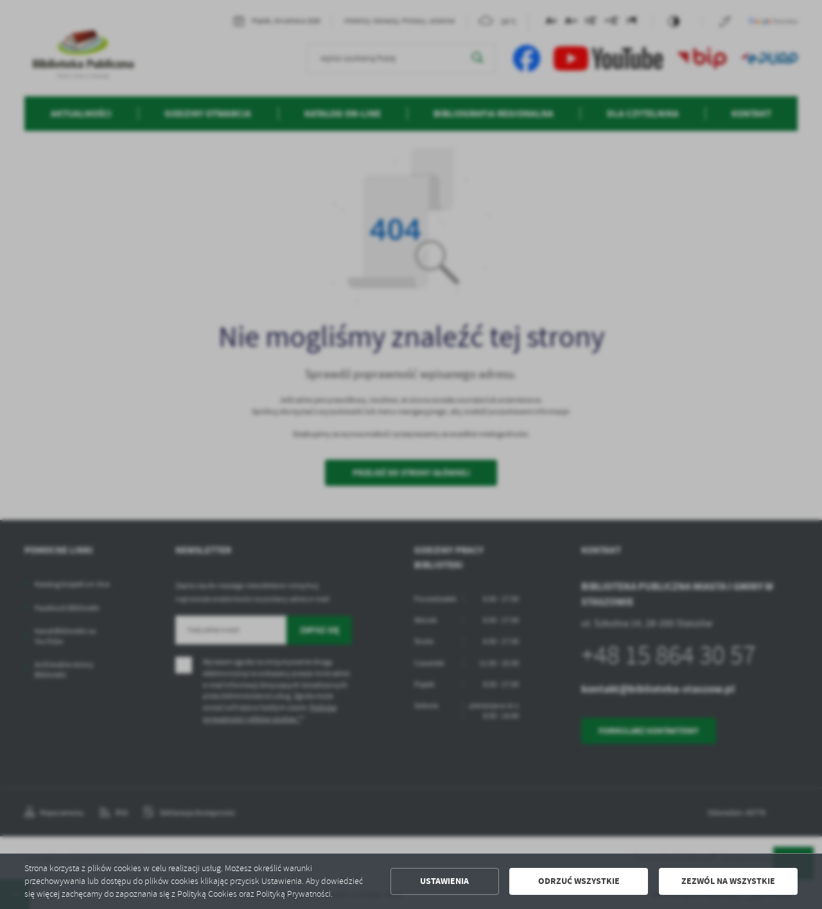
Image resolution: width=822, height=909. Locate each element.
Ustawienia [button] (444, 881)
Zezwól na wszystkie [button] (728, 881)
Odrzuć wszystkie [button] (579, 881)
